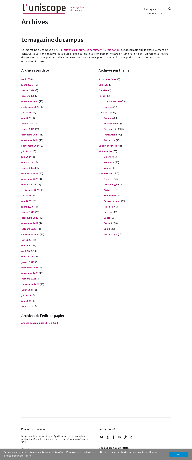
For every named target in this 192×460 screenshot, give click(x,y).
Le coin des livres (108, 145)
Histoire (108, 206)
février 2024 (28, 167)
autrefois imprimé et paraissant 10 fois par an (92, 50)
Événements (110, 129)
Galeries (108, 156)
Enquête (103, 90)
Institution (110, 134)
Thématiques (151, 13)
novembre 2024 (29, 140)
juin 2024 (26, 151)
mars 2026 (27, 84)
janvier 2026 (28, 95)
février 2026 (28, 90)
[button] (169, 9)
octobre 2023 (28, 184)
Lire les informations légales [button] (17, 456)
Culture (108, 190)
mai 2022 (26, 245)
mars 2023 (27, 206)
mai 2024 (26, 156)
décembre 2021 (29, 267)
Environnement (112, 201)
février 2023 (28, 212)
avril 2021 (26, 306)
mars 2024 (27, 162)
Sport (107, 228)
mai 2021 (26, 300)
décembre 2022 (29, 217)
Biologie (108, 179)
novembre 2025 (29, 101)
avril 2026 (26, 79)
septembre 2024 (30, 145)
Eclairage (104, 84)
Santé (107, 217)
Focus (102, 95)
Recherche (109, 140)
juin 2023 (26, 195)
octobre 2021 (28, 278)
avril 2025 (26, 123)
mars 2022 (27, 256)
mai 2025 (26, 117)
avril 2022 (26, 250)
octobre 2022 (28, 228)
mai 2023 (26, 201)
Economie (109, 195)
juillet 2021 (27, 289)
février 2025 (28, 129)
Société (108, 223)
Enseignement (112, 123)
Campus (108, 117)
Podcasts (109, 162)
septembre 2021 (30, 284)
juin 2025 (26, 112)
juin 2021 (26, 295)
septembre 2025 (30, 106)
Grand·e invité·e (112, 101)
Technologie (110, 234)
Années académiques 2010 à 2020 (39, 322)
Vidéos (107, 167)
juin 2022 (26, 239)
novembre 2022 (29, 223)
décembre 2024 (29, 134)
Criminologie (111, 184)
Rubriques (150, 9)
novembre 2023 (29, 179)
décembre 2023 (29, 173)
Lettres (108, 212)
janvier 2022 (28, 262)
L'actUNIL (104, 112)
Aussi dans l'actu (108, 79)
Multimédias (105, 151)
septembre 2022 (30, 234)
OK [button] (178, 454)
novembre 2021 (29, 273)
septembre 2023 (30, 190)
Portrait (108, 106)
